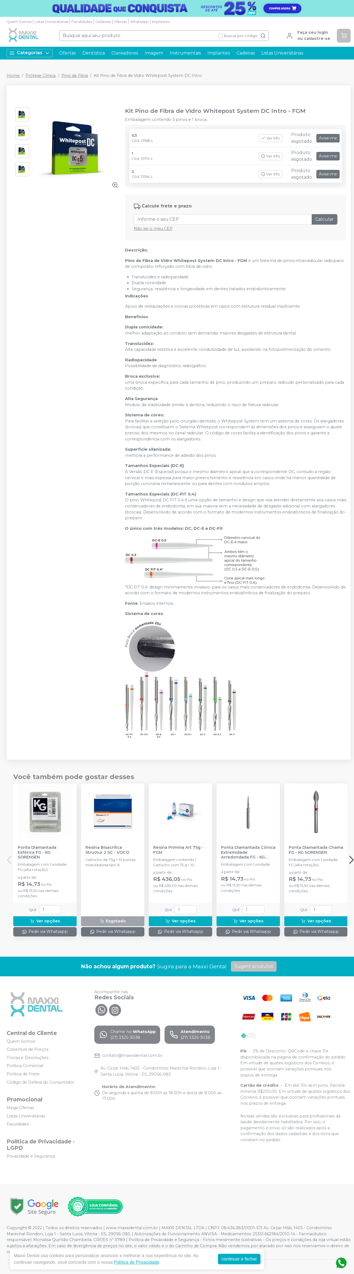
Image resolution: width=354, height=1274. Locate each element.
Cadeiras (103, 22)
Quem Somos (19, 22)
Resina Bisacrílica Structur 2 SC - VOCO (107, 850)
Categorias (29, 53)
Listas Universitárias (52, 22)
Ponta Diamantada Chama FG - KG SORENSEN (316, 850)
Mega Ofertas (20, 1107)
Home (13, 75)
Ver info (270, 138)
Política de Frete (23, 1073)
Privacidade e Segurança (31, 1156)
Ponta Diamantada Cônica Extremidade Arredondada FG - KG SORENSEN (248, 852)
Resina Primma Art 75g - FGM (178, 850)
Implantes (161, 22)
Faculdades (81, 22)
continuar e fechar (239, 1259)
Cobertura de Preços (27, 1049)
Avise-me (328, 138)
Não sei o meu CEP (153, 228)
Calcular (324, 219)
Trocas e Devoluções (27, 1057)
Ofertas (120, 22)
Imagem (154, 53)
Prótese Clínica (40, 75)
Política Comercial (25, 1065)
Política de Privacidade (136, 1262)
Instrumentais (185, 53)
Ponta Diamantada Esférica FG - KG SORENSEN (37, 852)
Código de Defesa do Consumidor (40, 1082)
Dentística (93, 53)
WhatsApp (139, 22)
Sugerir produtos (254, 966)
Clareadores (124, 53)
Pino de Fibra (74, 75)
